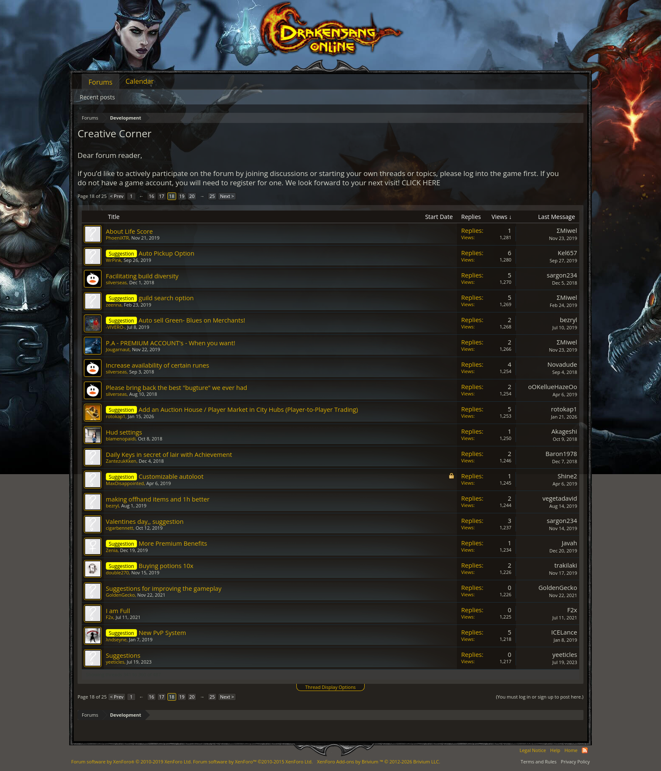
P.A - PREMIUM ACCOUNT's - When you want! (170, 343)
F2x (109, 617)
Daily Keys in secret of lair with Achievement (169, 454)
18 (172, 196)
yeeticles (115, 662)
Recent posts (97, 97)
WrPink (113, 260)
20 (192, 196)
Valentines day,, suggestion (144, 521)
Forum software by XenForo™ (253, 761)
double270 (117, 572)
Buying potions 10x (166, 565)
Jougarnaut (117, 349)
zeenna (113, 304)
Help (555, 750)
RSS (585, 750)
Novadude (562, 364)
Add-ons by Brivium (378, 761)
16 (151, 196)
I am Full (118, 610)
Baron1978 (561, 453)
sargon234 (562, 275)
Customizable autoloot (171, 476)
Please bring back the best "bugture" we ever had (176, 387)
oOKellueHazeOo (552, 386)
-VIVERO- (115, 327)
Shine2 (567, 476)
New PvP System (162, 632)
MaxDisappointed (125, 483)
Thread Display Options (330, 687)
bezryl (568, 319)
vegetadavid (560, 498)
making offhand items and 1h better (158, 499)
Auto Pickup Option (166, 253)
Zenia (112, 550)
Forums (101, 82)
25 (212, 196)
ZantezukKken (121, 461)
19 (182, 196)
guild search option (166, 297)
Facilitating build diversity (142, 276)
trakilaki (565, 565)
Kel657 (567, 252)
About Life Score (129, 231)
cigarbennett (119, 528)
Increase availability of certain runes (157, 365)
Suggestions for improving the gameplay (163, 588)
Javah (569, 543)
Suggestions (123, 655)
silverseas (116, 282)
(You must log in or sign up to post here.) (539, 697)
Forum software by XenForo (131, 761)
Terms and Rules (538, 761)
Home (571, 750)
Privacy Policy (575, 761)
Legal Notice (532, 750)
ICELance (564, 632)
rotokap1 (116, 416)
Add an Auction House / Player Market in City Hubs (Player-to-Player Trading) (248, 409)
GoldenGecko (120, 595)
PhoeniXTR (117, 238)
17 (161, 196)
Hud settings (124, 432)
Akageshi (564, 431)
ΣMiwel (567, 230)
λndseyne (116, 639)
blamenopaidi (120, 438)
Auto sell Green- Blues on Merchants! (192, 320)
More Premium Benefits (173, 543)
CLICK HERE (421, 182)
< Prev (117, 196)
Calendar (140, 81)
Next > (227, 196)
